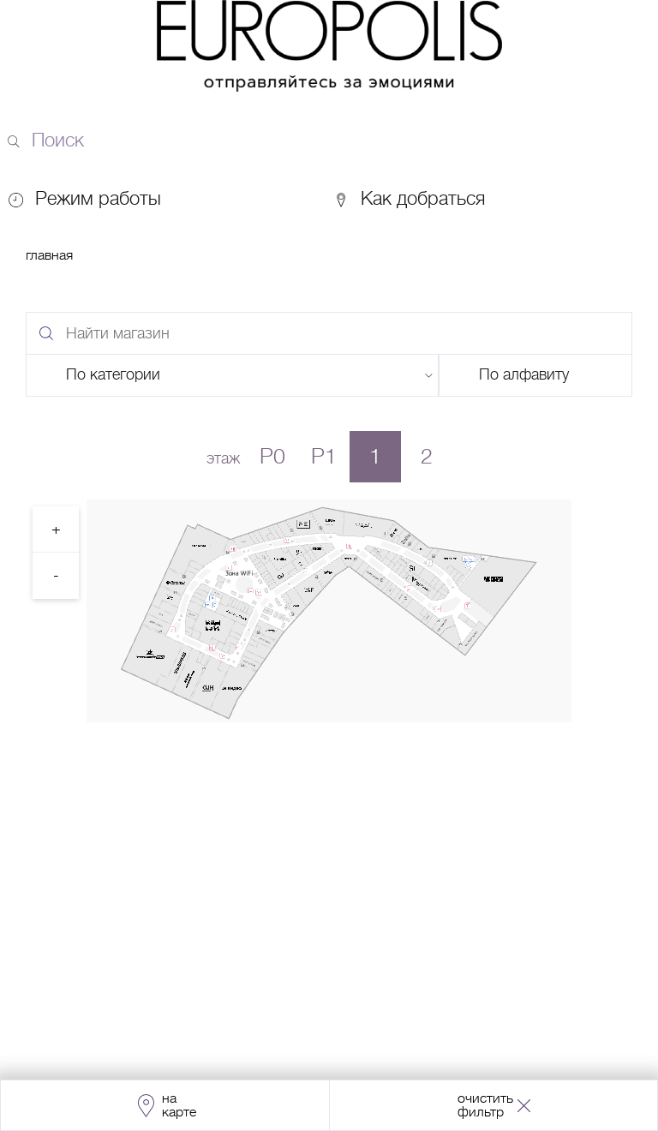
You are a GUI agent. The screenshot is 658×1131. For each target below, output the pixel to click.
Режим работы (98, 198)
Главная (49, 255)
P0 (272, 456)
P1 (324, 456)
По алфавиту (524, 374)
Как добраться (408, 198)
